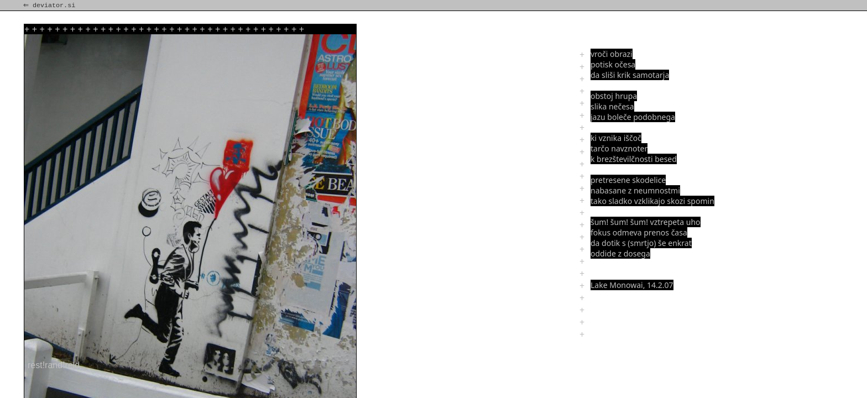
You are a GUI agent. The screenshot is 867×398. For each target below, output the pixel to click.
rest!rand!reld (54, 365)
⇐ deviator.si (50, 5)
